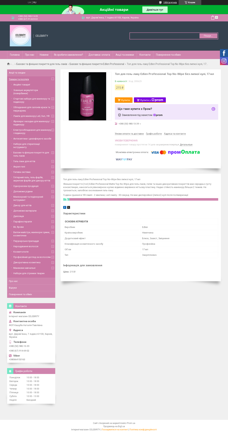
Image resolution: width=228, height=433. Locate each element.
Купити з (151, 100)
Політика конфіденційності (143, 429)
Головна (15, 54)
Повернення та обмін (168, 54)
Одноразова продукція (25, 186)
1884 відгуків (170, 2)
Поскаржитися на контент (115, 429)
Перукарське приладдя (26, 241)
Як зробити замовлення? (68, 54)
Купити (125, 99)
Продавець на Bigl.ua (114, 426)
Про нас (29, 54)
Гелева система (21, 172)
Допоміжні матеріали (25, 210)
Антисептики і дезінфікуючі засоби (32, 138)
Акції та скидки (17, 72)
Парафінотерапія (22, 221)
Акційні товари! (21, 84)
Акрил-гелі (19, 166)
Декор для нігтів (22, 205)
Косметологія (20, 251)
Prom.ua (131, 423)
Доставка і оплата (99, 54)
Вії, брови (18, 227)
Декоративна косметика (26, 262)
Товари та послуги (19, 79)
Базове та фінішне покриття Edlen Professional (97, 64)
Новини (44, 54)
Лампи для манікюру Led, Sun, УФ (31, 116)
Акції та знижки (125, 54)
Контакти (145, 54)
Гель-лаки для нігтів (24, 161)
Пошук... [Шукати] (208, 35)
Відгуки (13, 287)
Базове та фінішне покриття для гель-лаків (41, 64)
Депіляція (18, 216)
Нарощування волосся (25, 246)
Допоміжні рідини (23, 191)
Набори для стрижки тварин (29, 273)
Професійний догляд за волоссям (32, 257)
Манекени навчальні (24, 268)
